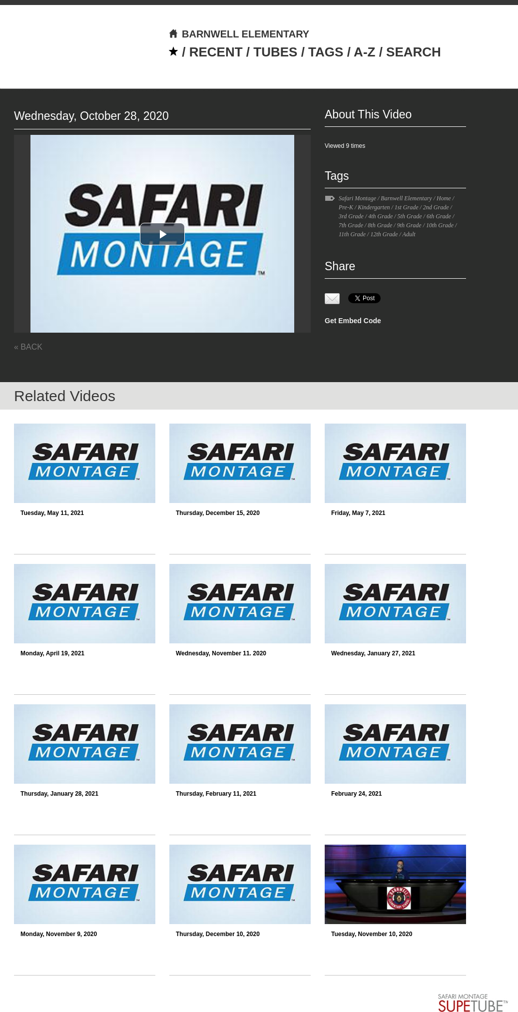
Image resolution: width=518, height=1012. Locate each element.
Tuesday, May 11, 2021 (52, 512)
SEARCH (413, 51)
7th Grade (351, 225)
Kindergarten (374, 207)
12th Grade (384, 234)
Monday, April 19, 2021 (52, 653)
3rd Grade (351, 216)
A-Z (364, 51)
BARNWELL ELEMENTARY (238, 33)
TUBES (275, 51)
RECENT (216, 51)
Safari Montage (357, 198)
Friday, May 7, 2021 (358, 512)
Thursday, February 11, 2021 (216, 793)
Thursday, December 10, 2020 (218, 934)
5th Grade (410, 216)
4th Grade (380, 216)
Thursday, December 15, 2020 (218, 512)
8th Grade (380, 225)
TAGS (325, 51)
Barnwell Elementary (406, 198)
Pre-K (346, 207)
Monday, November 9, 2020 (58, 934)
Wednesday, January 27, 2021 (373, 653)
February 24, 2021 (356, 793)
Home (444, 198)
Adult (409, 234)
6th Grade (439, 216)
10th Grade (440, 225)
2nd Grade (436, 207)
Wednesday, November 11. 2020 (221, 653)
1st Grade (407, 207)
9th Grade (409, 225)
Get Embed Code (353, 321)
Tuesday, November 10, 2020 (371, 934)
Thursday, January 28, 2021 (59, 793)
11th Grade (352, 234)
